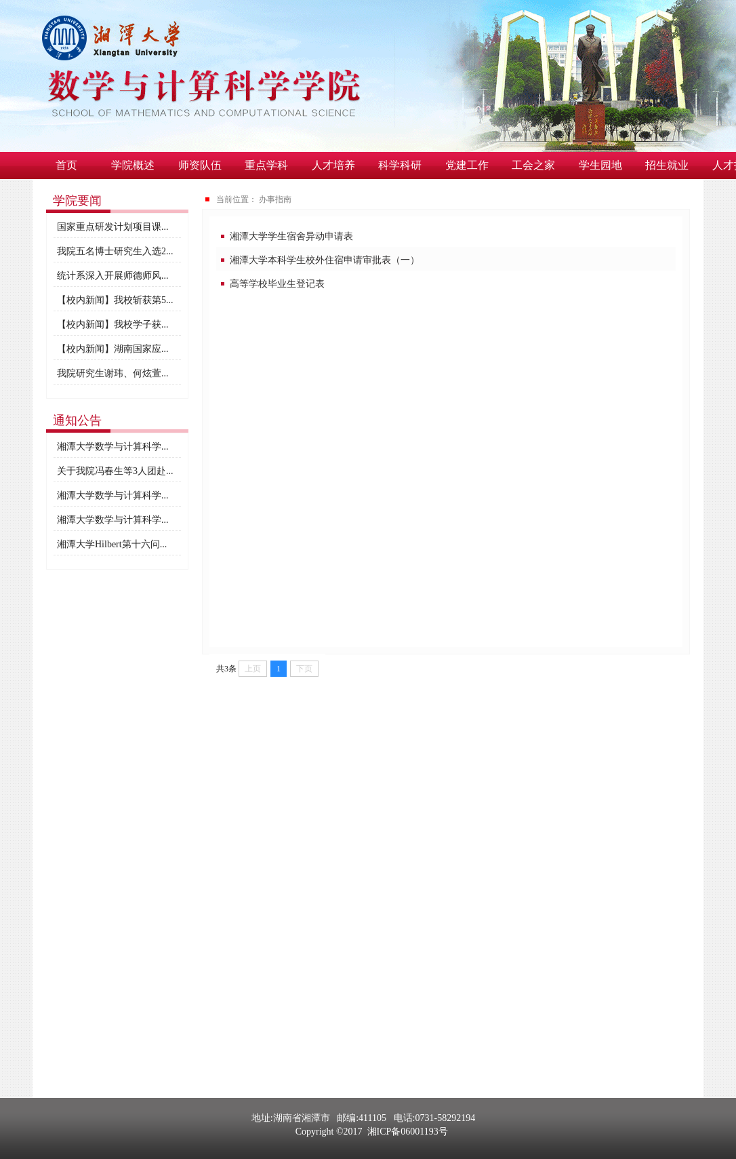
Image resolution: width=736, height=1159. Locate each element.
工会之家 (533, 165)
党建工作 (467, 165)
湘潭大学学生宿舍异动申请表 (291, 236)
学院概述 (133, 165)
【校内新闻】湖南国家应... (113, 349)
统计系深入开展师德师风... (113, 276)
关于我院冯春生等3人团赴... (115, 471)
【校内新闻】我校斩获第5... (115, 300)
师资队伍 (200, 165)
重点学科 (266, 165)
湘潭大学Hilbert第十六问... (112, 544)
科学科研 (400, 165)
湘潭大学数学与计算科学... (113, 446)
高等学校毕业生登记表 (277, 284)
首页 (66, 165)
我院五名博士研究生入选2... (115, 251)
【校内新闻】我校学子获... (113, 324)
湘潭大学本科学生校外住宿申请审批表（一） (325, 260)
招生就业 (667, 165)
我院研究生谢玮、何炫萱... (113, 373)
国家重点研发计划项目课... (113, 227)
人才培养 (333, 165)
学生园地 (600, 165)
